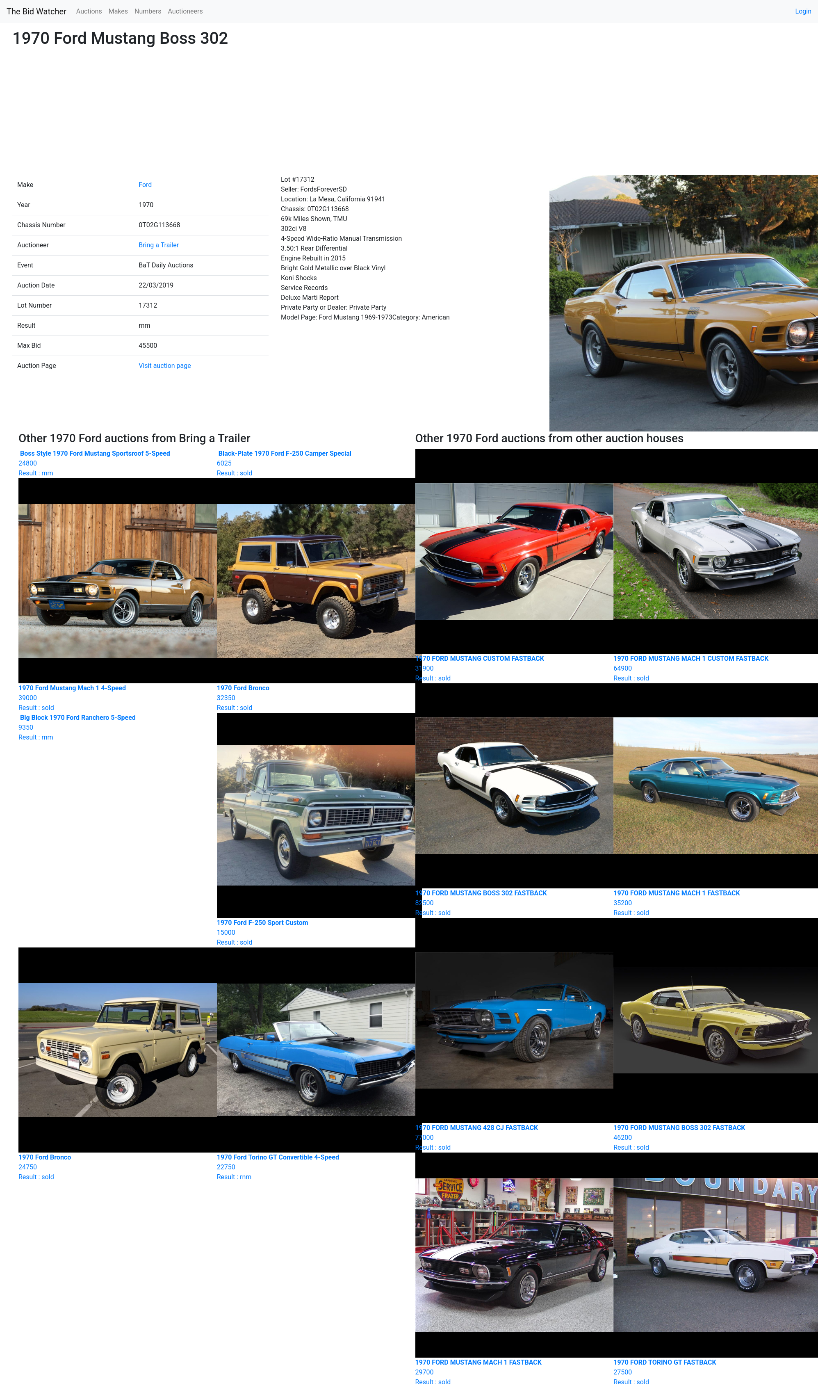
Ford (145, 185)
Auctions (89, 11)
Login (803, 11)
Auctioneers (185, 11)
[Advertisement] (409, 113)
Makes (118, 11)
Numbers (147, 11)
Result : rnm (111, 463)
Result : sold (310, 463)
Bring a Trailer (159, 245)
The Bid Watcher (36, 11)
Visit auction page (165, 366)
